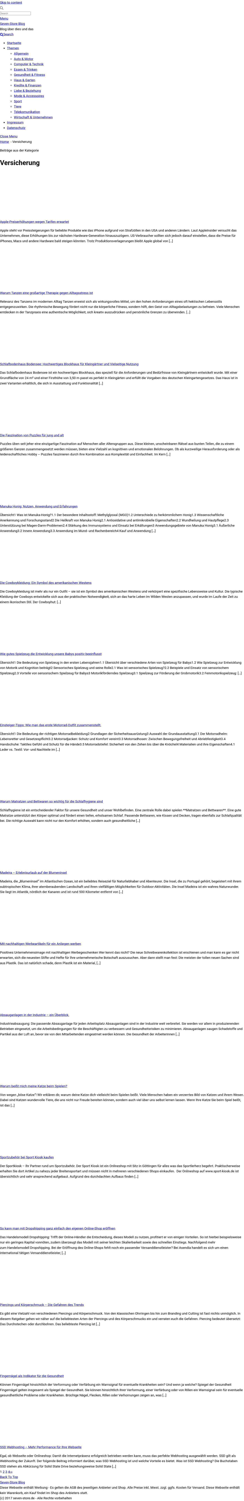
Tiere (17, 106)
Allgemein (21, 54)
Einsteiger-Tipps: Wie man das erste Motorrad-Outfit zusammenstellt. (50, 725)
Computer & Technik (29, 64)
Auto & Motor (23, 59)
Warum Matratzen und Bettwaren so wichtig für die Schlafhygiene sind (51, 801)
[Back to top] (9, 1477)
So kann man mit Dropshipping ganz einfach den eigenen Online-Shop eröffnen (57, 1228)
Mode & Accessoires (29, 96)
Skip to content (11, 3)
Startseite (14, 43)
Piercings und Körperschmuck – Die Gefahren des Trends (42, 1305)
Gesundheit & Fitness (29, 75)
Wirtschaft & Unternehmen (33, 117)
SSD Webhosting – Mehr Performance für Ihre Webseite (41, 1447)
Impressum (15, 122)
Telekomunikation (27, 112)
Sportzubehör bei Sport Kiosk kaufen (27, 1157)
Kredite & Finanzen (27, 85)
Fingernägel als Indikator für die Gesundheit (32, 1376)
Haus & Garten (24, 80)
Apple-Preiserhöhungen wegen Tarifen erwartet (34, 222)
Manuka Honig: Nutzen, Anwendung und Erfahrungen (39, 506)
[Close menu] (8, 136)
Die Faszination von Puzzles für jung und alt (32, 435)
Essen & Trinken (25, 70)
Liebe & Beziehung (27, 91)
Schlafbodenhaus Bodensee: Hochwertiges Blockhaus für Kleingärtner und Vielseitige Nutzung (69, 364)
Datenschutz (16, 128)
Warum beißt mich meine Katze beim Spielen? (33, 1086)
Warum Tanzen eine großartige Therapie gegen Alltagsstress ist (46, 293)
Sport (18, 101)
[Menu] (4, 18)
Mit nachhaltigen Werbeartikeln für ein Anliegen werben (40, 944)
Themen (13, 48)
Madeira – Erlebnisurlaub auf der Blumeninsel (33, 873)
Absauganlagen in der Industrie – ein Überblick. (34, 1015)
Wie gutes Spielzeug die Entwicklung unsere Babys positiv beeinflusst (51, 654)
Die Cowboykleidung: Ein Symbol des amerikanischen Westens (46, 583)
